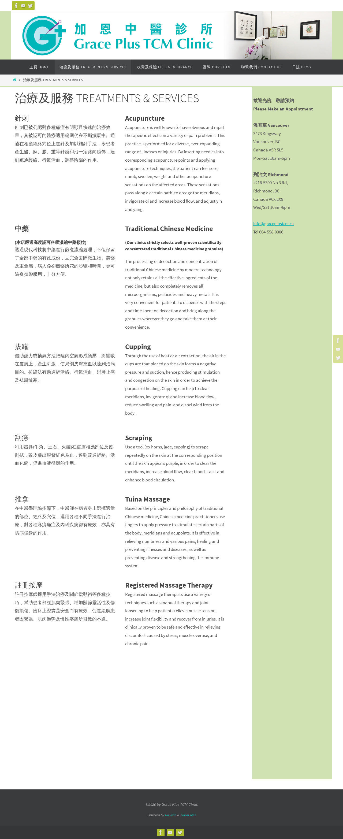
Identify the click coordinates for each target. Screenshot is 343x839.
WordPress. (188, 815)
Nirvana (170, 815)
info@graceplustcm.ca (274, 224)
